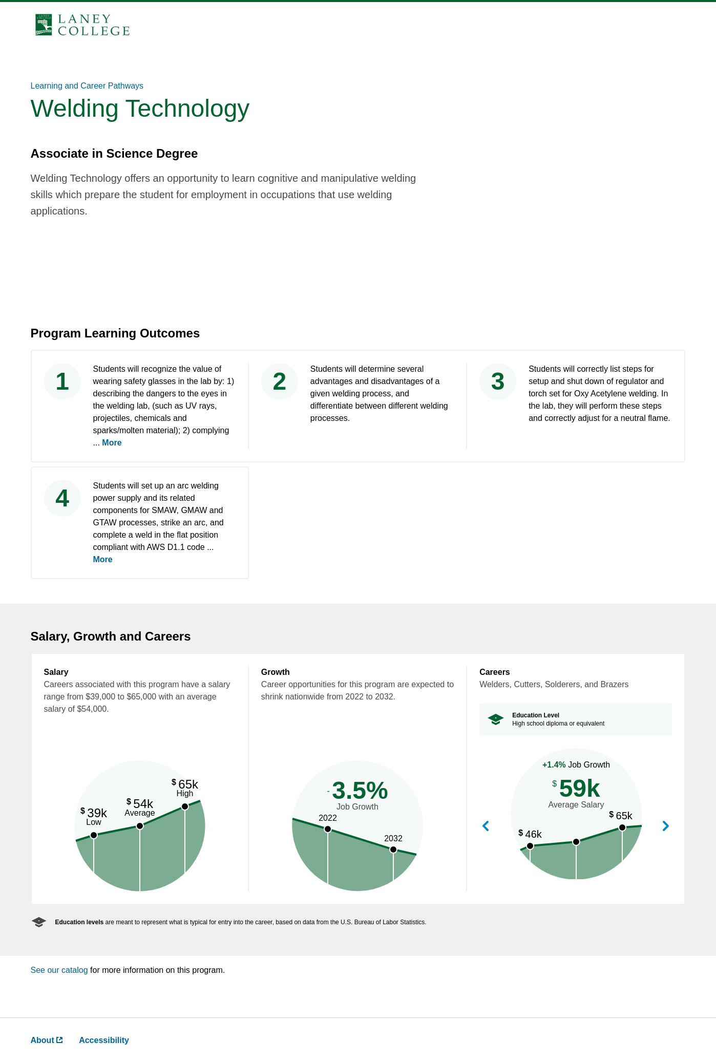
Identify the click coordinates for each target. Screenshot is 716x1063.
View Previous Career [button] (485, 826)
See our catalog (61, 970)
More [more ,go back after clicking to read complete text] (111, 442)
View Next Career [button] (666, 826)
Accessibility (104, 1040)
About (47, 1040)
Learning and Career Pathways (87, 85)
